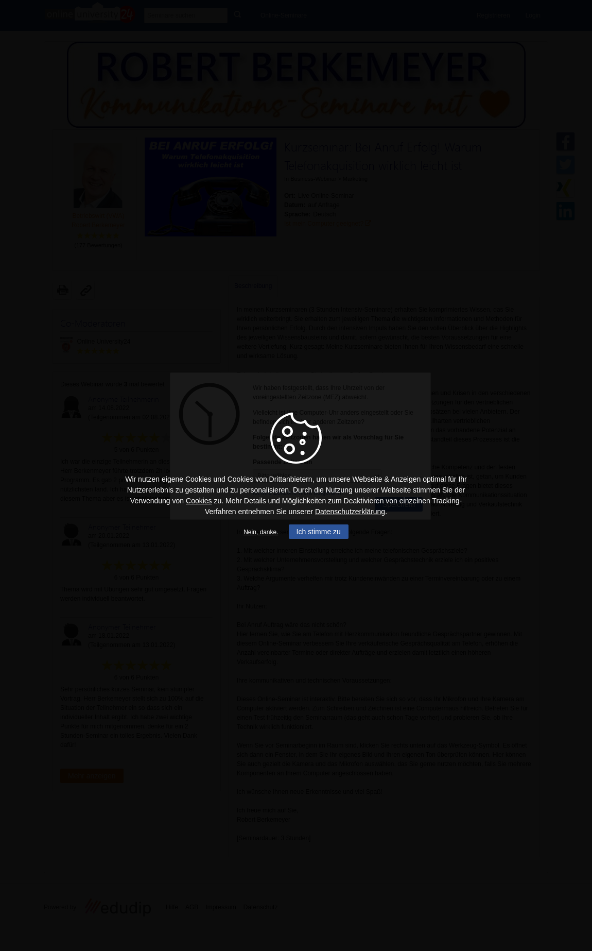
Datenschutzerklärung (350, 511)
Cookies (199, 501)
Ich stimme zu (319, 532)
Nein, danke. (260, 532)
